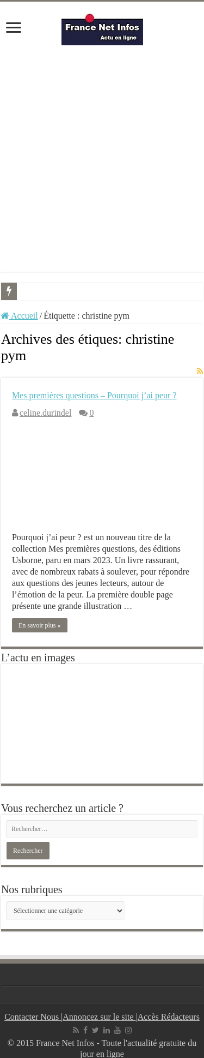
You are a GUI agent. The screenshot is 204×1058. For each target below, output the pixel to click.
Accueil (19, 315)
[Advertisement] (102, 158)
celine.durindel (46, 412)
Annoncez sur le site (99, 1016)
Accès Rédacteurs (169, 1016)
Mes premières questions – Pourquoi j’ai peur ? (94, 395)
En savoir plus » (39, 625)
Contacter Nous (32, 1016)
